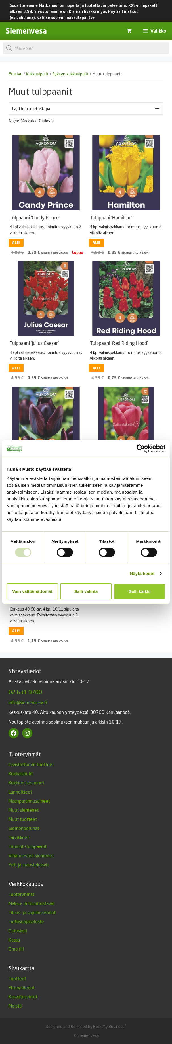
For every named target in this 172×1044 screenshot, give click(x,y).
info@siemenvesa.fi (28, 702)
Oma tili (16, 948)
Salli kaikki (140, 591)
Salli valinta (86, 591)
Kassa (14, 939)
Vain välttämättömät (32, 591)
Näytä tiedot (142, 573)
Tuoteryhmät (21, 894)
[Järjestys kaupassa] (86, 108)
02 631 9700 (25, 692)
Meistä (15, 1005)
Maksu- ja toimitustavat (32, 903)
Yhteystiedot (22, 987)
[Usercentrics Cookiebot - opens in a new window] (140, 448)
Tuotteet (17, 978)
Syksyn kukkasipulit (70, 73)
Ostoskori (18, 930)
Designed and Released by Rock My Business (85, 1026)
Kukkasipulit (37, 73)
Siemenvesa (26, 30)
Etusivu (15, 73)
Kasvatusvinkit (23, 996)
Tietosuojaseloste (26, 921)
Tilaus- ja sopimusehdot (32, 912)
